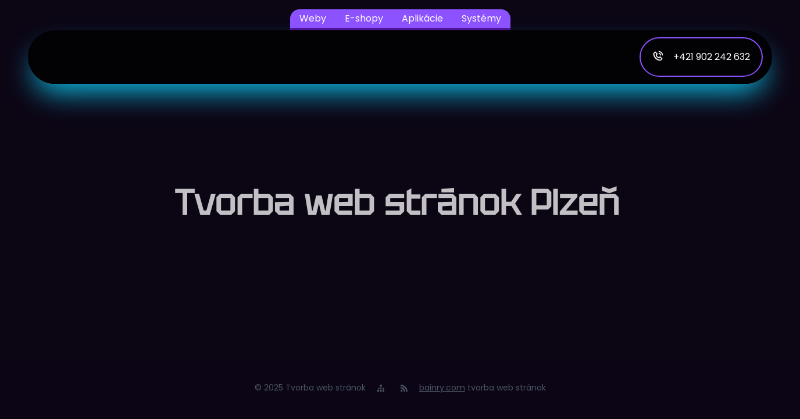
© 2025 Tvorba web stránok (310, 387)
